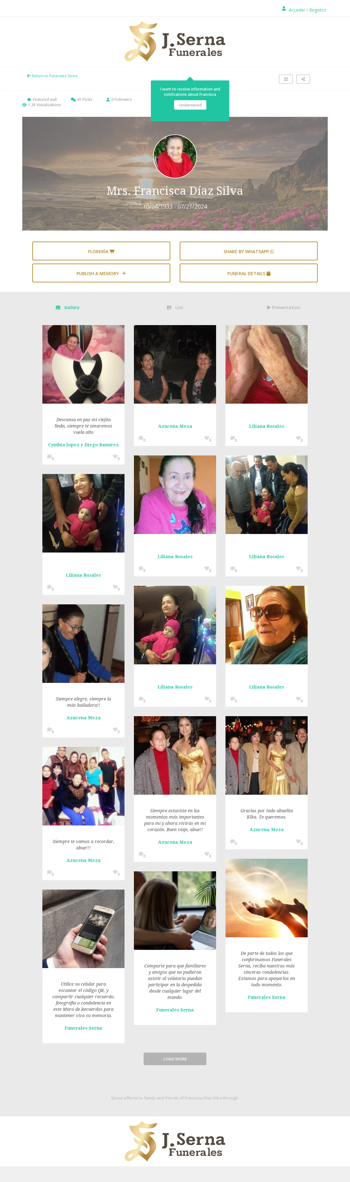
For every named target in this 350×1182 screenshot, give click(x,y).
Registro (317, 10)
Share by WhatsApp (249, 251)
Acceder (297, 10)
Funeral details (248, 273)
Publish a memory (101, 273)
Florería (101, 251)
